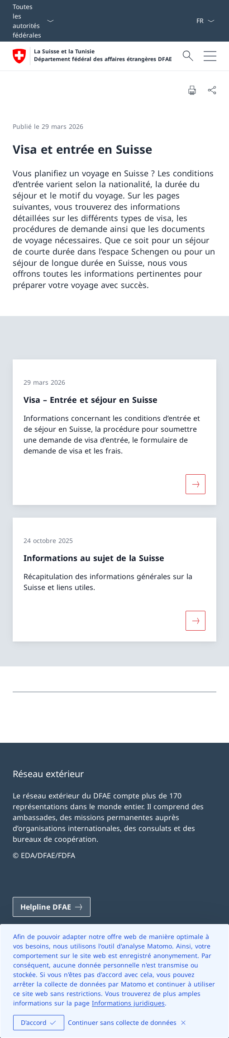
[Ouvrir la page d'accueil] (92, 56)
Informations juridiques (128, 1003)
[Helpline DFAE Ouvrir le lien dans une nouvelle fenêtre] (52, 907)
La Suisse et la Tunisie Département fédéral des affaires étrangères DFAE (103, 55)
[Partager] (212, 90)
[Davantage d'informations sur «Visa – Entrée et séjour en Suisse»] (195, 484)
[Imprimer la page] (192, 90)
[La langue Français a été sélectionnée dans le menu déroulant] (205, 21)
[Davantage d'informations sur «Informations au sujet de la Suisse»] (195, 620)
